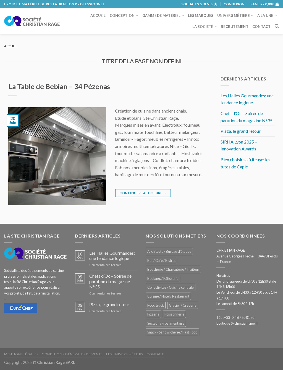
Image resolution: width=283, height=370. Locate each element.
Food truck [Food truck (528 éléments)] (155, 305)
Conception (124, 15)
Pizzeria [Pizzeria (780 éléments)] (153, 314)
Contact (261, 26)
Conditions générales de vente (72, 354)
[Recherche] (277, 26)
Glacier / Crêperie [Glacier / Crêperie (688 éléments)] (182, 305)
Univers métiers (235, 15)
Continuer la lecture (142, 193)
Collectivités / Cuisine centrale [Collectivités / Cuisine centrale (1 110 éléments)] (170, 287)
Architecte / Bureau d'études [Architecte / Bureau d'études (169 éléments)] (169, 251)
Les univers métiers (124, 354)
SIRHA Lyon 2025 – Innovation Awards (239, 145)
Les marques (200, 15)
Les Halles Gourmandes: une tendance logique (247, 99)
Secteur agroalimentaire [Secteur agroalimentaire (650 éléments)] (165, 323)
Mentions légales (21, 354)
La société (204, 26)
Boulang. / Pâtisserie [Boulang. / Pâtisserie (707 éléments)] (163, 278)
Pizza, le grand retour (241, 131)
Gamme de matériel (163, 15)
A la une (267, 15)
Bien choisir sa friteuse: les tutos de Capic (245, 163)
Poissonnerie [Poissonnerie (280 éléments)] (174, 314)
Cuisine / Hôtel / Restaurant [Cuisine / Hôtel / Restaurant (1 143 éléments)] (168, 296)
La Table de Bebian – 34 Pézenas (59, 86)
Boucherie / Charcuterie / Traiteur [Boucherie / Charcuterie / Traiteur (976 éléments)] (173, 269)
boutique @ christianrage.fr (237, 323)
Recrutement (234, 26)
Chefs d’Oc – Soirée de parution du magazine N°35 (246, 117)
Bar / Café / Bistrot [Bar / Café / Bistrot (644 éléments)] (161, 260)
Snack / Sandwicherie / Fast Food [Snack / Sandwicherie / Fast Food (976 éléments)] (172, 332)
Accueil (98, 15)
